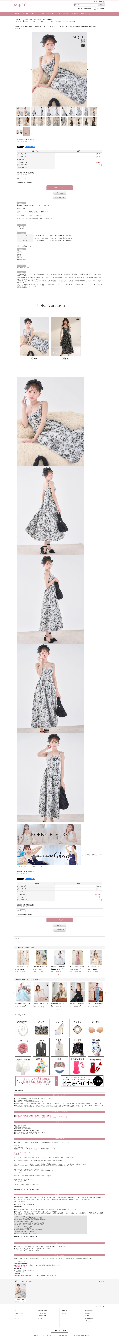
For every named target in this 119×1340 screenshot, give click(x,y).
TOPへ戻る (19, 1310)
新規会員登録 (88, 8)
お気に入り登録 (59, 197)
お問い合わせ (59, 193)
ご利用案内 (87, 1313)
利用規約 (87, 1315)
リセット (102, 1281)
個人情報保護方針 (89, 1318)
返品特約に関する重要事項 (25, 182)
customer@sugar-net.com (21, 1202)
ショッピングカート (21, 1315)
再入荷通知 (99, 153)
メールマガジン (65, 1310)
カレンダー (64, 1313)
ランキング (41, 1318)
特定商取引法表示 (89, 1310)
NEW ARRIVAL (42, 1313)
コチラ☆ (24, 1181)
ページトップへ (101, 1306)
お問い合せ (87, 1320)
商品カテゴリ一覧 (43, 1310)
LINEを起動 (17, 1273)
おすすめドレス (42, 1315)
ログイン (80, 8)
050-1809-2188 (18, 1206)
